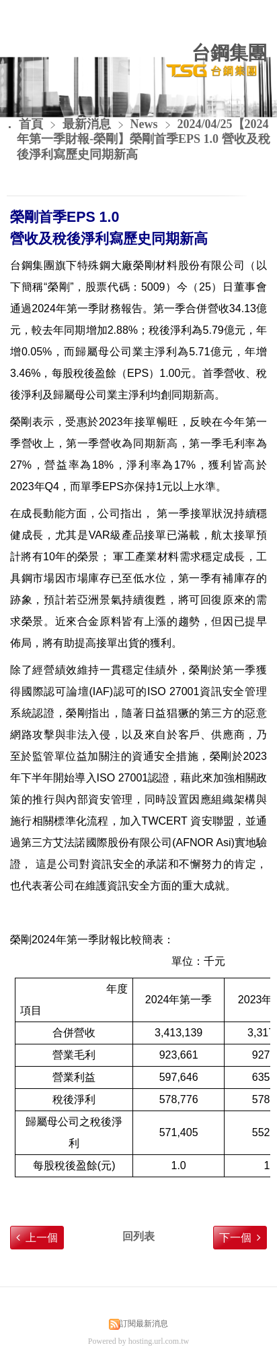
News (144, 124)
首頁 (31, 124)
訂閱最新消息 (144, 1323)
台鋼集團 (229, 52)
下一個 (235, 1237)
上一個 (42, 1237)
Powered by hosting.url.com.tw (138, 1341)
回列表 (138, 1236)
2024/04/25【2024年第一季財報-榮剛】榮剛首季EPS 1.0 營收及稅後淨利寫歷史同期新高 (143, 139)
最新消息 (88, 124)
